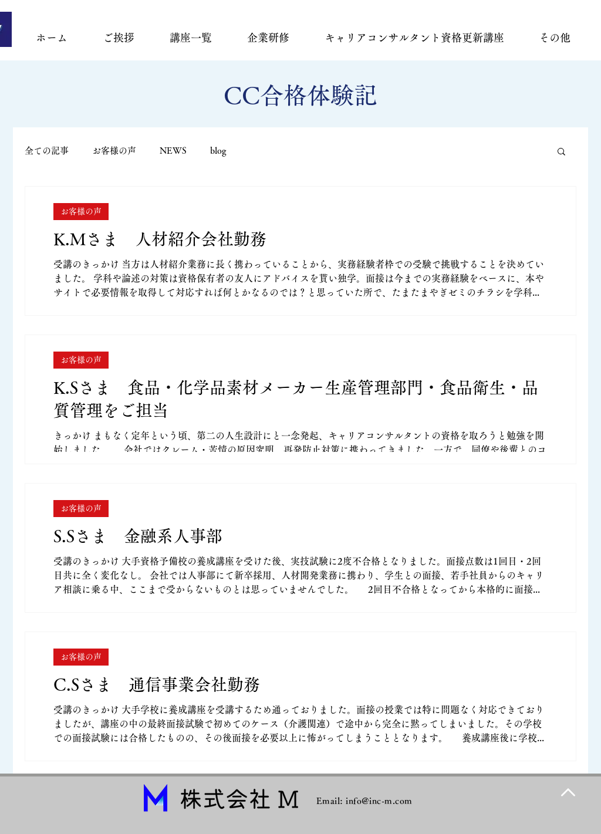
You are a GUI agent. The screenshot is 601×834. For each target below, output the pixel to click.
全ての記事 (47, 150)
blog (218, 150)
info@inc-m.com (379, 800)
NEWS (173, 150)
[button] (561, 152)
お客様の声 (114, 150)
